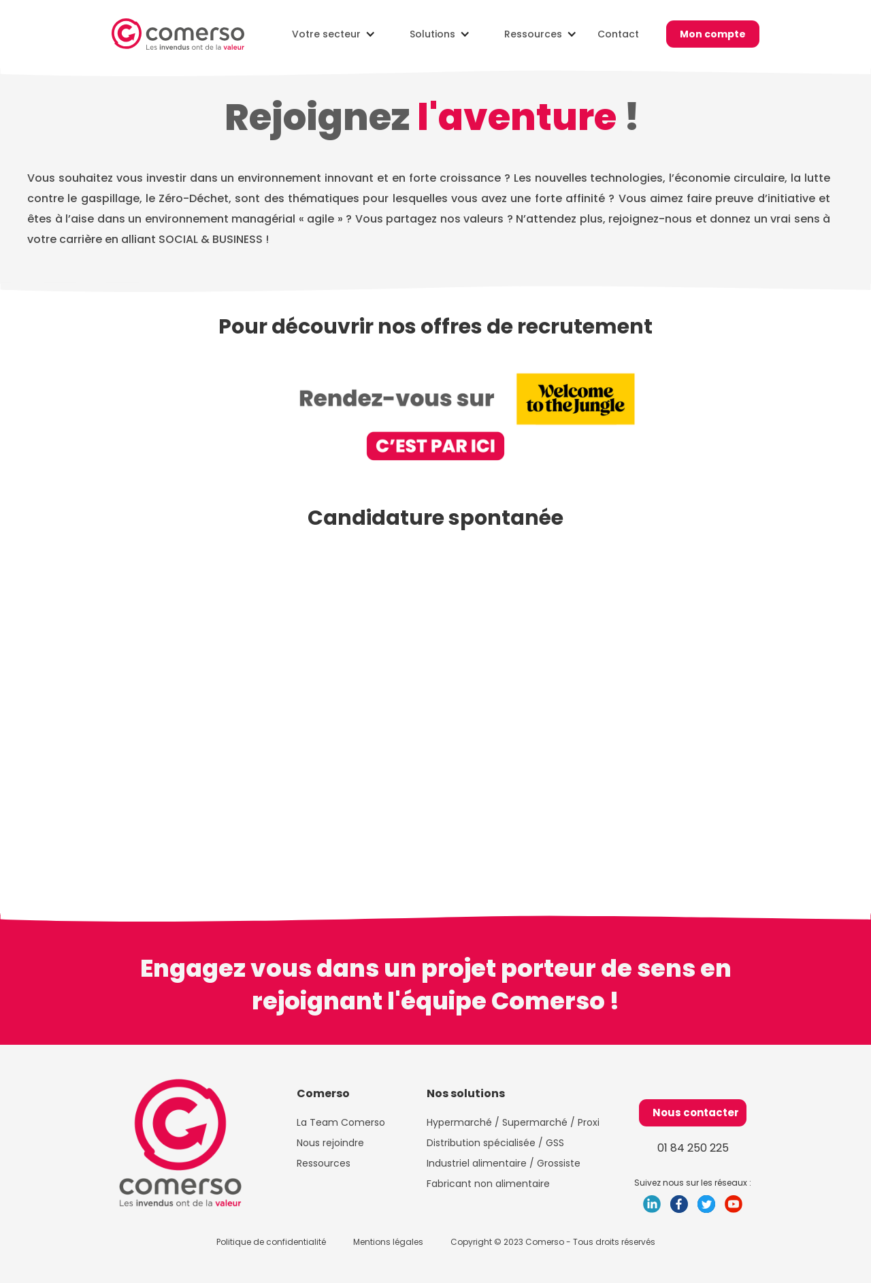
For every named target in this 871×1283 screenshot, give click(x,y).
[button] (330, 34)
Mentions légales (388, 1242)
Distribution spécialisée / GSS (495, 1143)
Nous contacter (696, 1112)
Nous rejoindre (330, 1143)
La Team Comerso (341, 1122)
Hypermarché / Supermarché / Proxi (513, 1122)
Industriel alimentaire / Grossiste (503, 1163)
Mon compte (713, 34)
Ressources (323, 1163)
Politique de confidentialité (271, 1242)
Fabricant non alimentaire (491, 1183)
